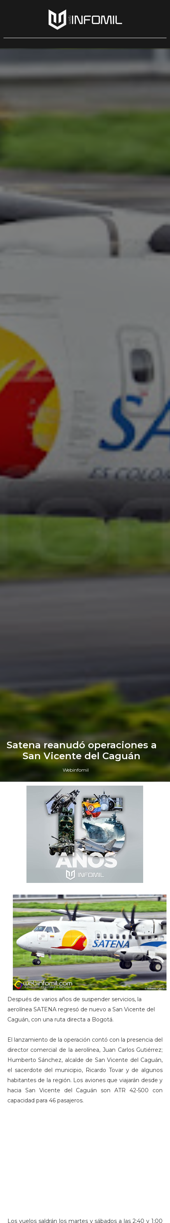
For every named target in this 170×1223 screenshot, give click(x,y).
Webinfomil (76, 770)
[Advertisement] (84, 1164)
